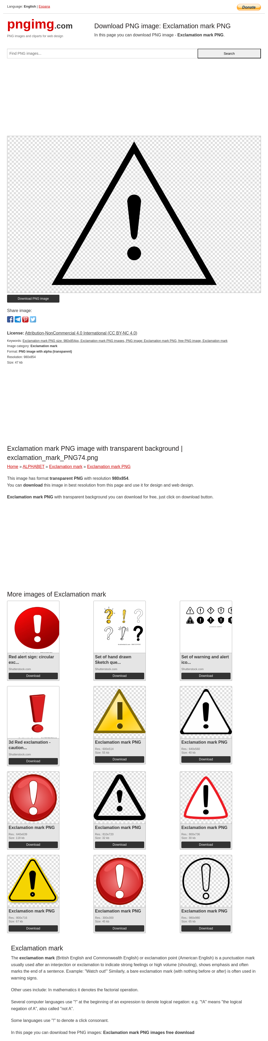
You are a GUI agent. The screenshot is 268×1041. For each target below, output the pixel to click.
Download (33, 676)
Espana (44, 6)
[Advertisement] (134, 99)
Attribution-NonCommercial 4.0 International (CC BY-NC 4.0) (81, 333)
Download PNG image (33, 298)
